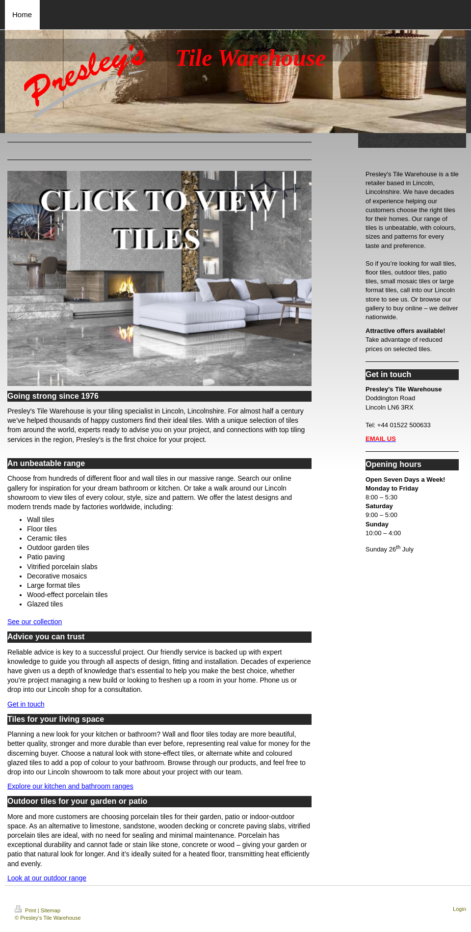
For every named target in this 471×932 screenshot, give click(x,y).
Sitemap (50, 910)
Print (26, 910)
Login (459, 909)
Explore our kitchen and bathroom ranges (70, 786)
